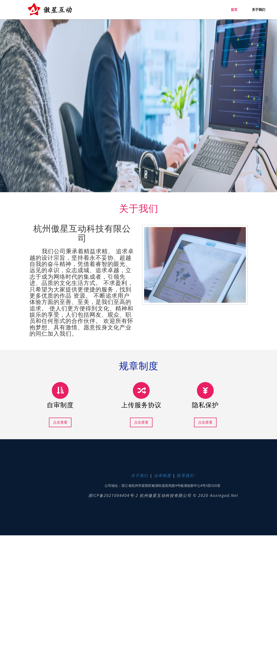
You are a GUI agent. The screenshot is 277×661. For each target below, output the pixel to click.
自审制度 (162, 475)
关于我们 (258, 10)
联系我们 (185, 475)
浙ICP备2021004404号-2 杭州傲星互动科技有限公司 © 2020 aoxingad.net (162, 495)
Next (38, 523)
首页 (234, 10)
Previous (29, 519)
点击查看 (60, 422)
